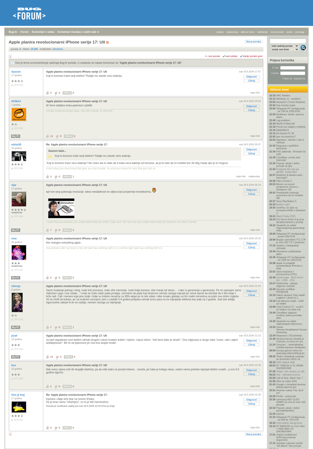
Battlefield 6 (282, 130)
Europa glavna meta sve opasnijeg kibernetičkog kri (290, 351)
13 (51, 357)
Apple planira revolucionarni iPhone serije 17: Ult (150, 62)
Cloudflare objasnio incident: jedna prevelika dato (289, 315)
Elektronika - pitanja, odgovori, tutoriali (287, 284)
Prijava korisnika (282, 60)
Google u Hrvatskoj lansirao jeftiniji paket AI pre (291, 385)
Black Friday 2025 (285, 216)
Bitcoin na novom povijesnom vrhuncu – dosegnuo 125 (288, 187)
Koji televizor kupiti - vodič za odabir (290, 302)
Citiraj (251, 80)
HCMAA (16, 101)
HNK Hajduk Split (285, 362)
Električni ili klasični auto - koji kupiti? (289, 176)
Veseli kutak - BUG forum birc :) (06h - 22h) (289, 278)
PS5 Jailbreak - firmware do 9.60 (291, 152)
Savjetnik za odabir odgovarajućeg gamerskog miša (290, 228)
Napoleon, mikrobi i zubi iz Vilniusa (290, 141)
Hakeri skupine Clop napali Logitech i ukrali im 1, (290, 296)
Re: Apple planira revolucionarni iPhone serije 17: (77, 144)
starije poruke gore (253, 56)
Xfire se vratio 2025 (286, 381)
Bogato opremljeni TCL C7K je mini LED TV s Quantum (291, 241)
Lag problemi (283, 120)
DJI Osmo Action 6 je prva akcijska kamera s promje (290, 220)
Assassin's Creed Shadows (290, 102)
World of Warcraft (285, 123)
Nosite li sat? (283, 204)
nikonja (16, 286)
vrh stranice (301, 442)
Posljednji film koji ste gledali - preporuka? (287, 170)
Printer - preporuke (286, 396)
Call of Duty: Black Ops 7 (289, 378)
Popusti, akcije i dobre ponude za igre (288, 164)
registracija (232, 32)
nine (14, 238)
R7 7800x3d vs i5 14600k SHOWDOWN (289, 366)
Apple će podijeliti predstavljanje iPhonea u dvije (289, 266)
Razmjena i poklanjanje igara (288, 252)
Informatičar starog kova (289, 423)
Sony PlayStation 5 (286, 201)
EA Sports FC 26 (285, 133)
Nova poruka (253, 41)
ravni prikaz (231, 56)
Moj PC (15, 136)
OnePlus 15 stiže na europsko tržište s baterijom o (291, 210)
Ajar (14, 185)
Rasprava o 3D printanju (289, 335)
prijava (219, 32)
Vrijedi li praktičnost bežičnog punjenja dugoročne (286, 437)
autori (290, 32)
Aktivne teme (279, 89)
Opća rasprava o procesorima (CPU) (286, 272)
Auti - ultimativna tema (288, 374)
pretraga (299, 32)
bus (14, 365)
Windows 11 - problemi (288, 98)
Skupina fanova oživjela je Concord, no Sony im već (290, 340)
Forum (24, 31)
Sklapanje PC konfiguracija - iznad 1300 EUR (290, 235)
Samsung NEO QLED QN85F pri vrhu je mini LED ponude (291, 402)
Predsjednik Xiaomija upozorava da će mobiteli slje (289, 195)
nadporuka (254, 176)
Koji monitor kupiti (285, 105)
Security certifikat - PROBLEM (286, 290)
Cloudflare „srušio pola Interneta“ (288, 158)
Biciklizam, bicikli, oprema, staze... (290, 115)
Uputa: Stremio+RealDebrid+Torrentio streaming (291, 330)
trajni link (255, 92)
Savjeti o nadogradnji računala (287, 246)
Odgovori (251, 76)
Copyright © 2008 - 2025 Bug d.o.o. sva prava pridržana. (156, 447)
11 (51, 136)
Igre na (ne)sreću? (286, 136)
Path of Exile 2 (284, 181)
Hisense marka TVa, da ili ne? (289, 391)
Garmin (280, 413)
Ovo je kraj (18, 394)
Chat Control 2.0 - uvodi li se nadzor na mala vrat (289, 308)
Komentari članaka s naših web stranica (82, 31)
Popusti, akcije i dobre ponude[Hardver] (288, 409)
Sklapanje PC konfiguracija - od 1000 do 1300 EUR (290, 258)
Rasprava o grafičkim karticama (287, 147)
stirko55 (16, 144)
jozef (14, 335)
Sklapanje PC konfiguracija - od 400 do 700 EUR (290, 418)
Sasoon (16, 71)
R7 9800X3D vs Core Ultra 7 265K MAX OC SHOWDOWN (290, 429)
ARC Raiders (283, 95)
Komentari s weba (43, 31)
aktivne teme (247, 32)
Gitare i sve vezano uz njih (290, 371)
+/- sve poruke (212, 56)
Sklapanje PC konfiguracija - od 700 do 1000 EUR (290, 109)
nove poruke (277, 32)
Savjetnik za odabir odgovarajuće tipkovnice (289, 322)
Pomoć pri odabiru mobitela (290, 126)
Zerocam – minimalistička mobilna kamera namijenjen (291, 346)
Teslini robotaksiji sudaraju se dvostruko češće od (290, 357)
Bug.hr (13, 31)
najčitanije (262, 32)
